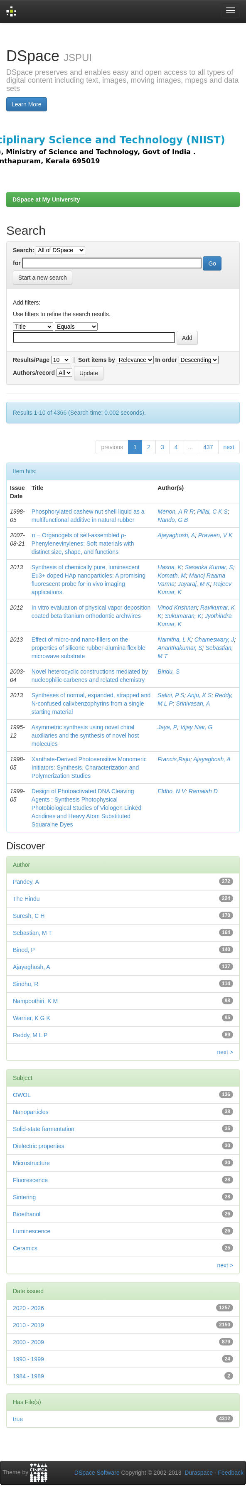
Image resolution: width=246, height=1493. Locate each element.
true (18, 1419)
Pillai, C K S (212, 511)
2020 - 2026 (28, 1308)
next (229, 447)
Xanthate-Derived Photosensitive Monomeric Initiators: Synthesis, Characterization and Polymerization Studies (89, 767)
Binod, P (24, 950)
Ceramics (25, 1248)
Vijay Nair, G (196, 727)
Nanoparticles (31, 1112)
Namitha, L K (174, 639)
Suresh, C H (28, 916)
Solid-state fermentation (43, 1129)
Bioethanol (26, 1214)
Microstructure (31, 1163)
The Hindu (26, 898)
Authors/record (34, 372)
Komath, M (171, 575)
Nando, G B (172, 520)
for (17, 263)
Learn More (27, 104)
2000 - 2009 (28, 1342)
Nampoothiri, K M (35, 1001)
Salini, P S (170, 695)
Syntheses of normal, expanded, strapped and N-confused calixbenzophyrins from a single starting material (91, 703)
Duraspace (198, 1472)
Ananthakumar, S (179, 647)
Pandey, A (26, 881)
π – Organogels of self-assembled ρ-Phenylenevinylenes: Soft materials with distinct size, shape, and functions (83, 543)
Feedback (231, 1472)
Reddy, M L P (30, 1035)
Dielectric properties (38, 1146)
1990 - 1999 (28, 1359)
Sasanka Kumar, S (209, 567)
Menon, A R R (175, 511)
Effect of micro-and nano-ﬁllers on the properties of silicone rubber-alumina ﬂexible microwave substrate (88, 647)
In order (166, 360)
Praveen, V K (215, 535)
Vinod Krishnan (177, 607)
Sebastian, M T (32, 933)
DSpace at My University (46, 199)
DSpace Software (97, 1472)
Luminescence (31, 1231)
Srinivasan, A (193, 703)
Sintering (24, 1197)
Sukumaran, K (183, 615)
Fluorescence (30, 1180)
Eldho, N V (171, 791)
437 (208, 447)
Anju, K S (199, 695)
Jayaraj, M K (194, 583)
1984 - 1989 (28, 1376)
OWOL (22, 1095)
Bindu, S (168, 671)
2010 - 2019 (28, 1325)
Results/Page (31, 360)
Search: (23, 250)
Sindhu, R (25, 984)
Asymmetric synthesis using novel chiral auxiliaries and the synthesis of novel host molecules (85, 735)
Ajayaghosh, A (176, 535)
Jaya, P (167, 727)
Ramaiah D (203, 791)
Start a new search (42, 277)
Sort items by (96, 360)
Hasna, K (169, 567)
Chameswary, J (214, 639)
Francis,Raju (173, 759)
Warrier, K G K (31, 1018)
